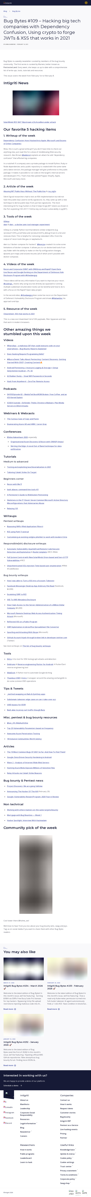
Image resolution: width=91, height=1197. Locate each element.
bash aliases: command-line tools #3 (22, 489)
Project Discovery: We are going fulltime (24, 786)
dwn (5, 224)
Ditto (9, 659)
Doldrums (11, 664)
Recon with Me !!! (14, 484)
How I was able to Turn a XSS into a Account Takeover (30, 580)
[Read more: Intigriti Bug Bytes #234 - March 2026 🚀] (24, 969)
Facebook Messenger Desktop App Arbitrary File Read (30, 586)
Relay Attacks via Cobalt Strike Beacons (24, 773)
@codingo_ (8, 284)
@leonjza (41, 244)
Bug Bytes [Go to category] (16, 11)
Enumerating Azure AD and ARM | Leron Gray (27, 424)
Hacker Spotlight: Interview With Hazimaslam (27, 820)
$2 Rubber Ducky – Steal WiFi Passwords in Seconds (29, 376)
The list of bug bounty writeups (37, 646)
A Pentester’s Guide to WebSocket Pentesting (27, 495)
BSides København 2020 (17, 437)
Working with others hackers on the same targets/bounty (32, 810)
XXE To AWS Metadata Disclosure (21, 599)
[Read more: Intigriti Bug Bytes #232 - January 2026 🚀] (24, 1025)
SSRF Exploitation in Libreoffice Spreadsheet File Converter (33, 627)
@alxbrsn (26, 155)
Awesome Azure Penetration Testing (23, 733)
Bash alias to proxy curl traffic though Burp (26, 710)
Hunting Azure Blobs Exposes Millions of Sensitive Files (31, 768)
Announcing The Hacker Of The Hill (22, 791)
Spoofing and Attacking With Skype (22, 632)
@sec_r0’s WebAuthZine (17, 723)
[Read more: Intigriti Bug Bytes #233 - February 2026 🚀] (67, 969)
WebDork (11, 673)
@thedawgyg (27, 295)
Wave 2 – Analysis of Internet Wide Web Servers (28, 762)
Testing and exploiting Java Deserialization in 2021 (29, 467)
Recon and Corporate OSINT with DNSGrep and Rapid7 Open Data (32, 269)
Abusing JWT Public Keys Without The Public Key (25, 191)
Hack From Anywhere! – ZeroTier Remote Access (28, 381)
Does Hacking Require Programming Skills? (25, 354)
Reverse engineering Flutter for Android (35, 664)
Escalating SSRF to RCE (16, 594)
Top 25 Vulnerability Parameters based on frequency (30, 728)
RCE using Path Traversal (18, 532)
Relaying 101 (12, 508)
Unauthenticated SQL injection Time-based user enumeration (34, 565)
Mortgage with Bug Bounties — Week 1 (24, 815)
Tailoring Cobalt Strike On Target (21, 472)
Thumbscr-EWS (13, 678)
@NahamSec (57, 298)
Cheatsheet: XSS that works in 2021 (19, 314)
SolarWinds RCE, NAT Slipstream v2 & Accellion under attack (30, 122)
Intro (24, 678)
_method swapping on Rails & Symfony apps (26, 694)
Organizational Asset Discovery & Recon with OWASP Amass (37, 441)
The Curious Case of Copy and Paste (23, 419)
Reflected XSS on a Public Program (22, 621)
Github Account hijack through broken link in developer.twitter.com (37, 637)
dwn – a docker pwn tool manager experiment (29, 224)
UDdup (6, 221)
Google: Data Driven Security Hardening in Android (29, 757)
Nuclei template (40, 552)
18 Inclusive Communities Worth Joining (24, 739)
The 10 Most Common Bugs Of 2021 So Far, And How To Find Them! (36, 752)
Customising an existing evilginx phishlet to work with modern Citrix (37, 537)
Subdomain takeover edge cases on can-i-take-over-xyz (31, 699)
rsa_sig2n (52, 191)
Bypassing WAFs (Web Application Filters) (25, 526)
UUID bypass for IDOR (16, 704)
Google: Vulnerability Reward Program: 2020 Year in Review (33, 797)
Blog (5, 11)
